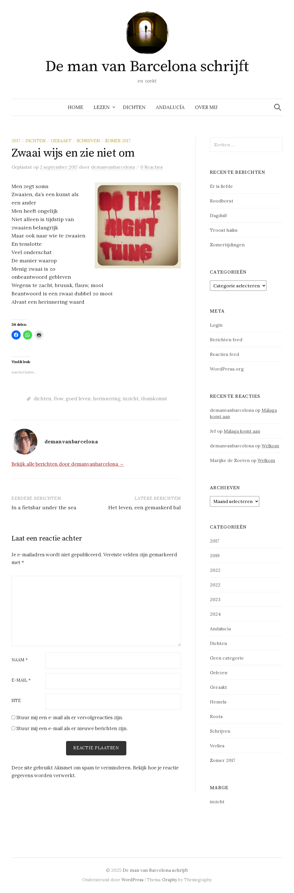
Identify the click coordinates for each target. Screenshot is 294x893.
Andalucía (170, 107)
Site (16, 701)
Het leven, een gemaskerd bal (144, 507)
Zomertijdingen (227, 244)
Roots (216, 716)
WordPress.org (227, 369)
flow (58, 398)
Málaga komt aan (242, 431)
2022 (215, 570)
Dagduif (218, 215)
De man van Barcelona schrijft (147, 66)
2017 (15, 140)
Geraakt (61, 140)
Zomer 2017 (118, 140)
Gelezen (218, 672)
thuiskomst (154, 398)
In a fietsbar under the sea (43, 507)
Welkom (270, 446)
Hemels (218, 702)
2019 (215, 555)
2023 (215, 599)
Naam (19, 660)
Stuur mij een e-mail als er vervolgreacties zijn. (69, 717)
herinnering (107, 398)
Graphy (169, 879)
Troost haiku (223, 230)
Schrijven (88, 140)
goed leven (78, 398)
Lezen (102, 107)
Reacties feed (224, 354)
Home (75, 107)
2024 (215, 614)
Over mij (206, 107)
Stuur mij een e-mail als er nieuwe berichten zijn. (72, 728)
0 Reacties (151, 167)
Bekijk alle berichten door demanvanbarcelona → (67, 464)
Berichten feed (226, 339)
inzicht (131, 398)
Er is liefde (221, 186)
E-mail (21, 680)
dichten (42, 398)
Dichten (134, 107)
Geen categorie (227, 658)
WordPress (132, 879)
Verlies (217, 745)
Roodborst (221, 201)
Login (216, 325)
